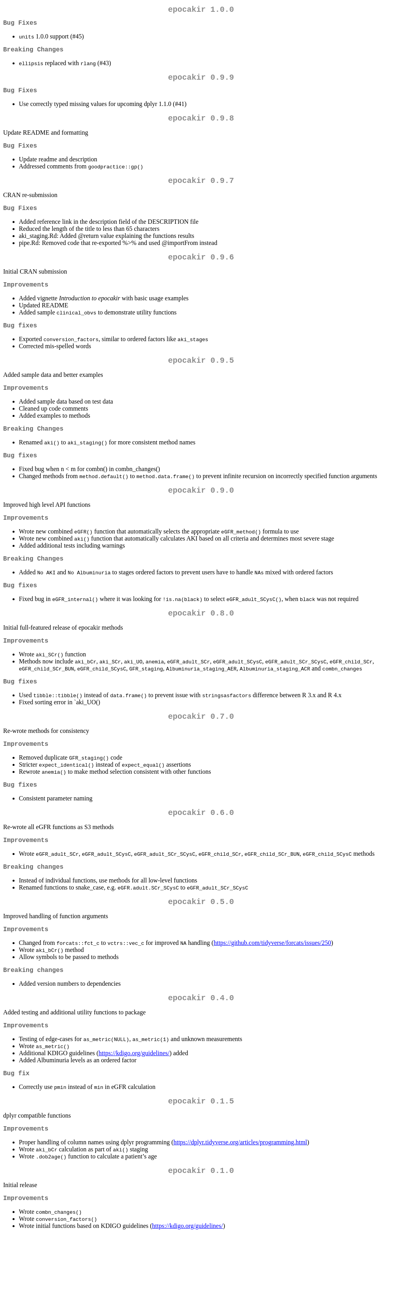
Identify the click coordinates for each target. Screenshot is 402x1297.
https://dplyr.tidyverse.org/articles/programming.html (240, 1200)
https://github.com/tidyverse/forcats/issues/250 (272, 991)
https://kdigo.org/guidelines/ (134, 1106)
